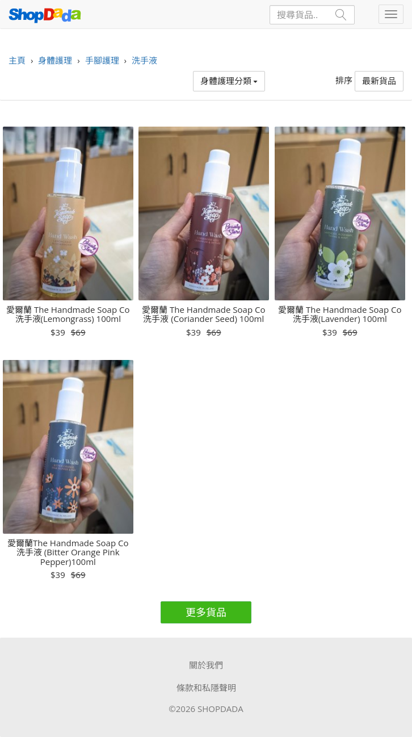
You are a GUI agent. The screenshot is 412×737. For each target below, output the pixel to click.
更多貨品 (206, 612)
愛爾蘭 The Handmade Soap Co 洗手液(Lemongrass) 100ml (67, 314)
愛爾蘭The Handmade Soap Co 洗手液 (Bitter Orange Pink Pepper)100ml (67, 552)
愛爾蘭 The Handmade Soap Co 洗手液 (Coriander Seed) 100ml (203, 314)
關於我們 (206, 665)
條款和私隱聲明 (206, 687)
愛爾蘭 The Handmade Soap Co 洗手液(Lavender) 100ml (339, 314)
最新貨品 (379, 80)
